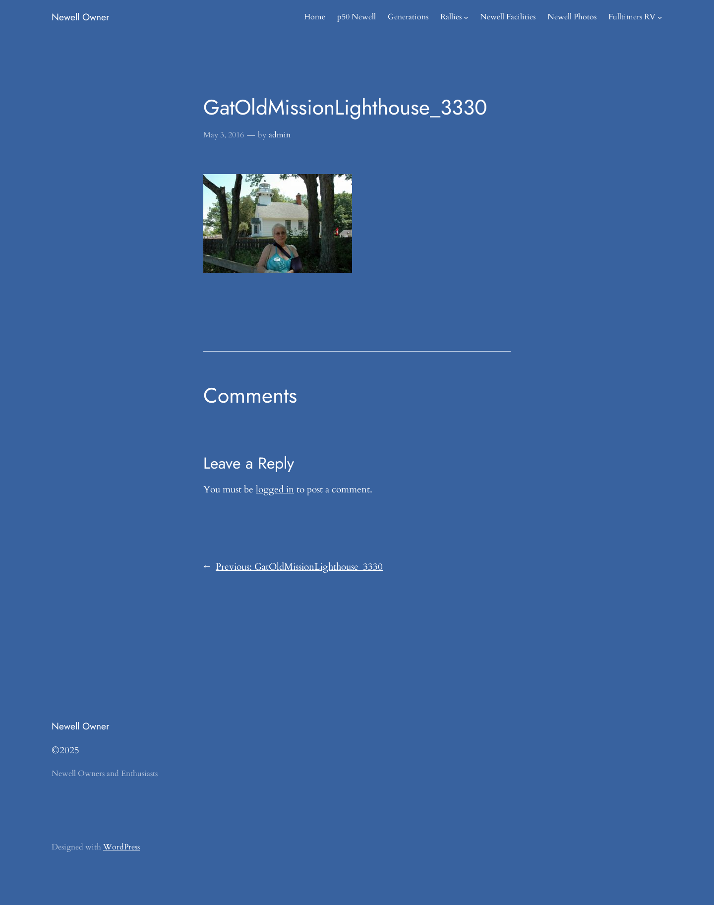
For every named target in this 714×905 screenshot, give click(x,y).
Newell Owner (81, 17)
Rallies (451, 16)
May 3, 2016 (223, 134)
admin (280, 134)
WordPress (121, 847)
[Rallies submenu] (466, 17)
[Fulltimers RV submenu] (659, 17)
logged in (275, 489)
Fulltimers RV (631, 16)
